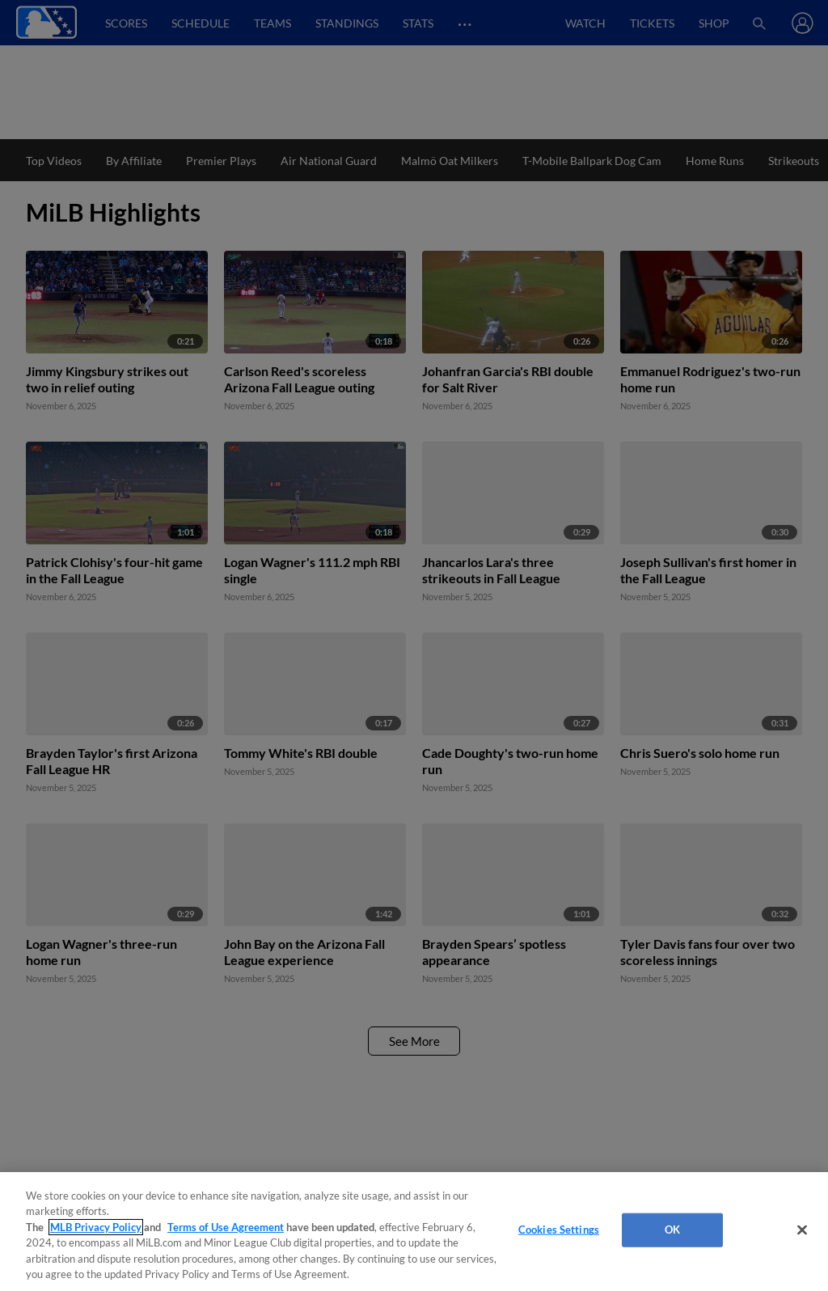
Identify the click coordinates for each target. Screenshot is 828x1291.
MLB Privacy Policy (96, 1227)
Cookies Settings (558, 1229)
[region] (414, 1231)
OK (672, 1229)
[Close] (802, 1230)
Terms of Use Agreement (225, 1227)
